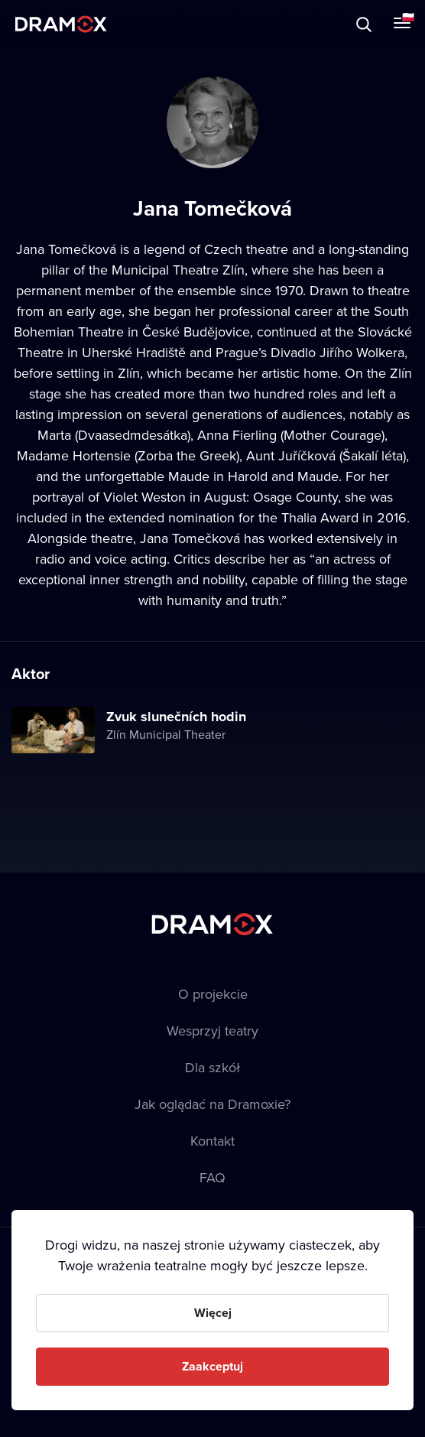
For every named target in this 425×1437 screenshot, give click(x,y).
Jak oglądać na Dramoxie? (212, 1104)
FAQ (212, 1177)
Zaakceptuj (212, 1366)
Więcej (213, 1313)
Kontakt (212, 1140)
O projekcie (213, 993)
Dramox (61, 24)
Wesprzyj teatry (212, 1030)
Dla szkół (212, 1067)
